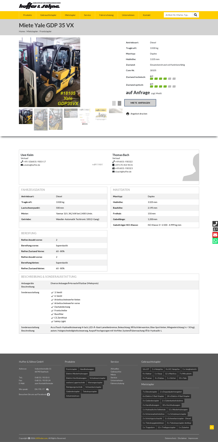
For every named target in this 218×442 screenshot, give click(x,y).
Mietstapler (70, 15)
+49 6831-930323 (124, 168)
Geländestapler (73, 391)
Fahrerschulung (106, 15)
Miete (113, 374)
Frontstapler (46, 31)
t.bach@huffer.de (123, 171)
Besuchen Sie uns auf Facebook (34, 394)
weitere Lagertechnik (75, 382)
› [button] (119, 103)
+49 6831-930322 (124, 161)
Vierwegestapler (95, 382)
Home (22, 31)
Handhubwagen (87, 369)
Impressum (193, 438)
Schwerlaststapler (93, 387)
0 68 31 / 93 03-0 (42, 377)
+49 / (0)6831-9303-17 (34, 161)
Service (87, 15)
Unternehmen (128, 15)
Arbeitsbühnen (72, 396)
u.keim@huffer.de (31, 164)
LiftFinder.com (41, 438)
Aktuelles (115, 368)
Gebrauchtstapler (48, 15)
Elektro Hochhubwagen (76, 378)
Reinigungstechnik (74, 387)
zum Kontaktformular (44, 383)
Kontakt (146, 15)
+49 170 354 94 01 (124, 164)
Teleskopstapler (90, 391)
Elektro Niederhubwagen (77, 373)
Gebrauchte (116, 371)
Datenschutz (170, 438)
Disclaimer (182, 438)
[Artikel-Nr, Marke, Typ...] (178, 15)
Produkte (27, 15)
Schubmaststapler (98, 378)
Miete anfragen (140, 102)
